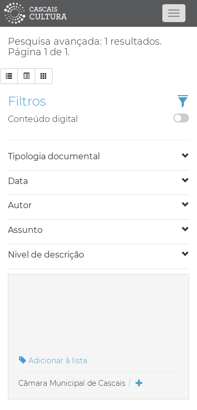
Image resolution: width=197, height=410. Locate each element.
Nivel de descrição (46, 255)
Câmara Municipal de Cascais (72, 383)
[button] (183, 102)
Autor (20, 205)
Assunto (25, 230)
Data (18, 181)
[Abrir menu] (173, 13)
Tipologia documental (54, 156)
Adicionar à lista (53, 360)
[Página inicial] (98, 13)
